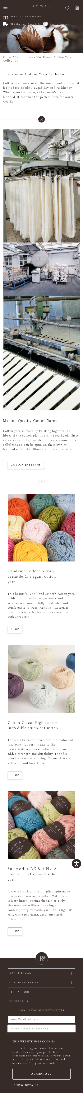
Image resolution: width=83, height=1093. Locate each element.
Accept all (41, 1073)
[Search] (67, 8)
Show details (26, 1085)
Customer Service (24, 982)
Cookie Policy (27, 1063)
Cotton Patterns (26, 464)
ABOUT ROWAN (20, 973)
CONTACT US (18, 1001)
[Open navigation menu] (5, 8)
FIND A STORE (19, 992)
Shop (15, 629)
